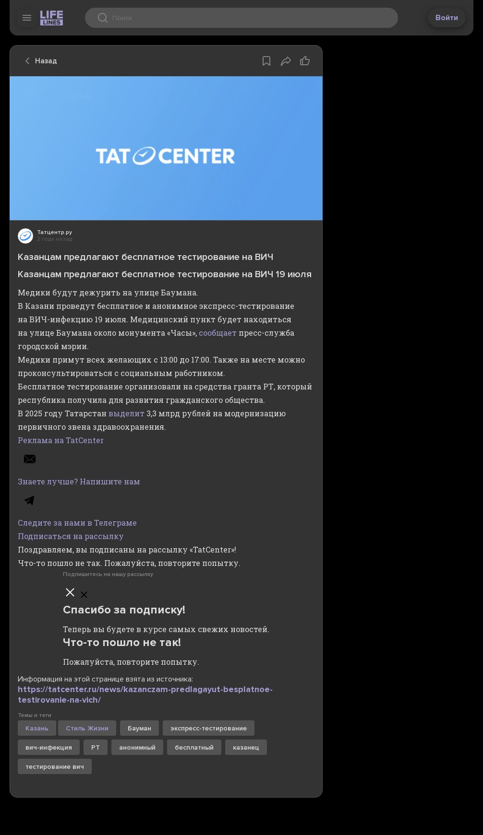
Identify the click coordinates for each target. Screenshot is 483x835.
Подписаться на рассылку (71, 536)
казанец (246, 747)
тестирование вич (54, 767)
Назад (38, 61)
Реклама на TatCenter (61, 440)
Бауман (139, 728)
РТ (95, 747)
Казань (36, 728)
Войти (446, 18)
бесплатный (194, 747)
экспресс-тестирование (208, 728)
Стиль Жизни (87, 728)
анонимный (137, 747)
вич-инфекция (48, 747)
